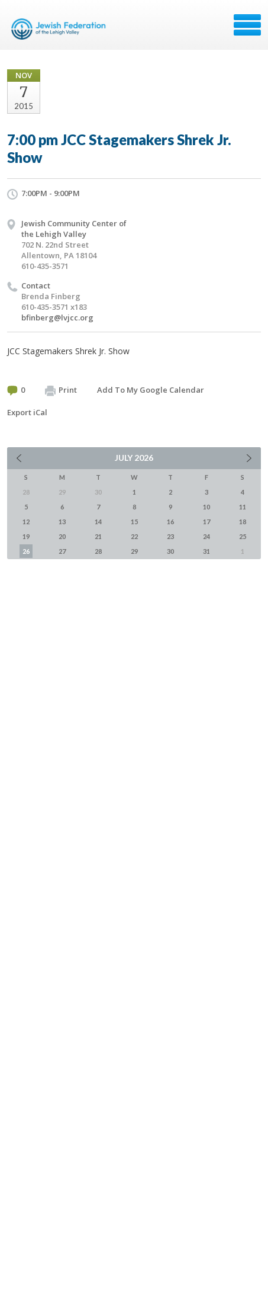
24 (206, 536)
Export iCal (27, 412)
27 (62, 551)
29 (134, 551)
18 (242, 521)
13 (62, 521)
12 (26, 521)
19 (26, 536)
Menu (247, 25)
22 (134, 536)
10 (206, 507)
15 (134, 521)
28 (98, 551)
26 (26, 551)
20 (62, 536)
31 (206, 551)
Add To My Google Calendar (150, 389)
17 (206, 521)
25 (242, 536)
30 (170, 551)
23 (170, 536)
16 (170, 521)
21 (98, 536)
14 (98, 521)
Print (61, 390)
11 (242, 507)
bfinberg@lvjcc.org (57, 317)
